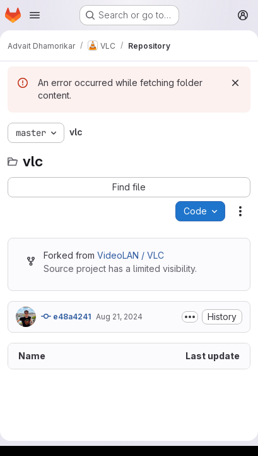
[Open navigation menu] (35, 15)
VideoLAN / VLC (130, 255)
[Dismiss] (235, 82)
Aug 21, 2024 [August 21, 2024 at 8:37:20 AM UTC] (119, 316)
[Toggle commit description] (190, 317)
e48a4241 (66, 316)
